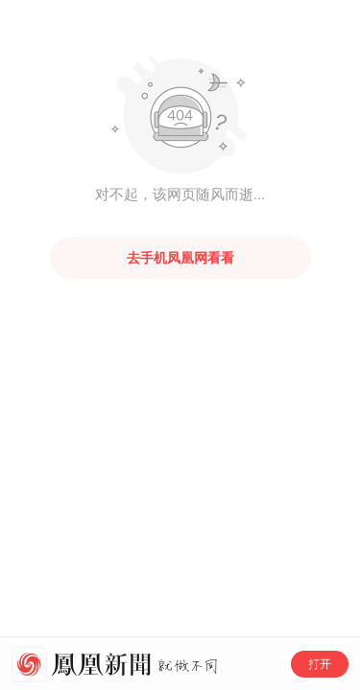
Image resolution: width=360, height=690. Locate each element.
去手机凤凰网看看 (180, 257)
